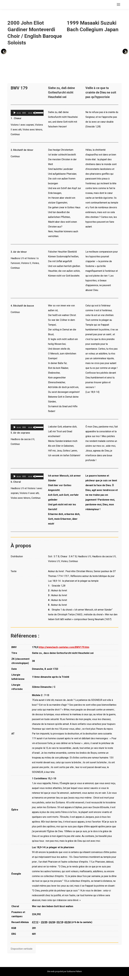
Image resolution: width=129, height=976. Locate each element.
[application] (27, 113)
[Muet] (34, 112)
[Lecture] (14, 112)
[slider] (24, 113)
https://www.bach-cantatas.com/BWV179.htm (64, 647)
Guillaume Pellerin (74, 971)
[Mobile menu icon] (118, 5)
